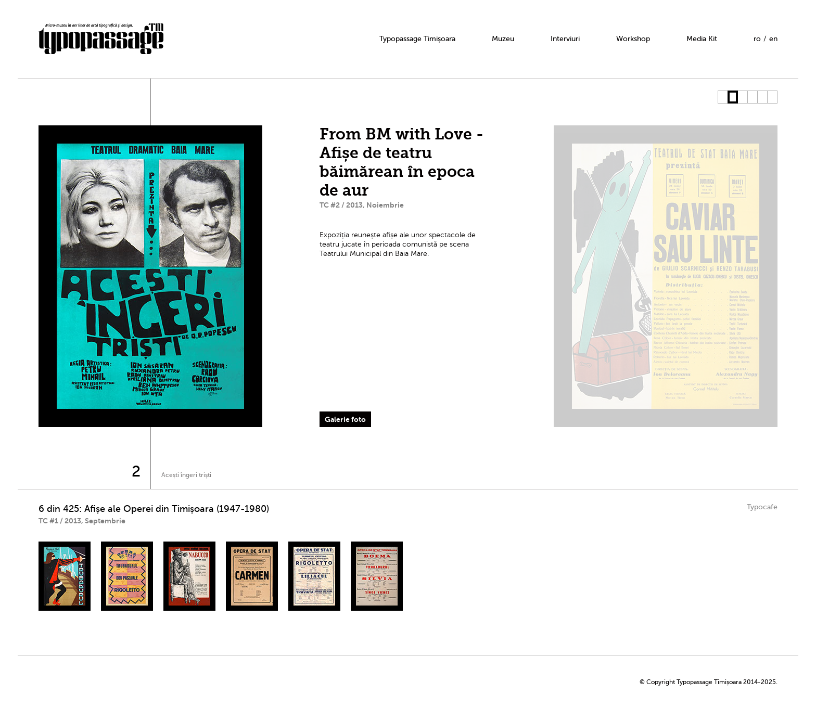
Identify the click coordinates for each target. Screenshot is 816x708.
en (773, 39)
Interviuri (565, 39)
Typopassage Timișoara (417, 39)
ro (757, 39)
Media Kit (701, 39)
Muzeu (503, 39)
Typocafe (762, 507)
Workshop (633, 39)
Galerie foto (345, 419)
